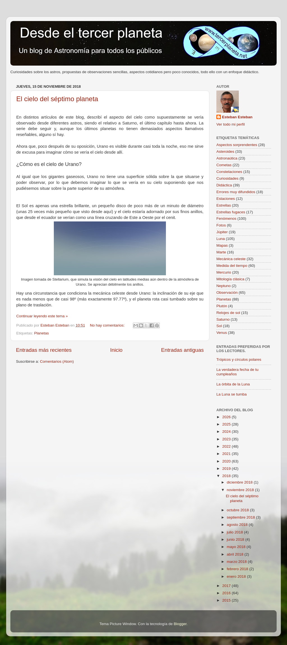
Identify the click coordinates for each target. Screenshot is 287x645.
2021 (227, 454)
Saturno (223, 319)
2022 (227, 446)
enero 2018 (237, 576)
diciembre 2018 (240, 482)
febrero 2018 (238, 569)
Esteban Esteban (237, 117)
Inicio (116, 350)
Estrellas (223, 205)
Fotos (221, 225)
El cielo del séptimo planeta (57, 99)
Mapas (222, 245)
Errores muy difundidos (235, 192)
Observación (227, 292)
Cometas (224, 165)
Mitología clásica (230, 279)
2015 (227, 600)
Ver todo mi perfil (230, 124)
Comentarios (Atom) (57, 361)
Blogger (180, 624)
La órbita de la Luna (233, 384)
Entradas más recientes (43, 350)
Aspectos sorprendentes (236, 145)
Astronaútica (226, 158)
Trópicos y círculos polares (238, 359)
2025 (227, 424)
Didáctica (224, 185)
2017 (227, 586)
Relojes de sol (228, 313)
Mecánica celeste (231, 259)
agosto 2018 (238, 525)
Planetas (41, 333)
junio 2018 (236, 539)
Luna (220, 239)
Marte (221, 252)
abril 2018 (235, 554)
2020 (227, 461)
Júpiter (222, 232)
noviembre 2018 (241, 490)
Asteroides (225, 151)
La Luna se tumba (231, 394)
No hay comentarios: (108, 325)
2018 (227, 476)
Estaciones (225, 198)
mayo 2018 (237, 547)
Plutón (221, 306)
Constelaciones (229, 172)
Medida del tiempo (231, 265)
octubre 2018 (238, 510)
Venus (221, 332)
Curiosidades (227, 178)
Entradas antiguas (182, 350)
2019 (227, 468)
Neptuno (223, 286)
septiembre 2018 (241, 517)
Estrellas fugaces (230, 212)
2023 (227, 439)
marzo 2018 (237, 562)
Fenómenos (226, 218)
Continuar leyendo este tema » (42, 316)
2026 (227, 417)
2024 (227, 431)
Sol (219, 326)
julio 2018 (235, 532)
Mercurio (223, 272)
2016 (227, 593)
